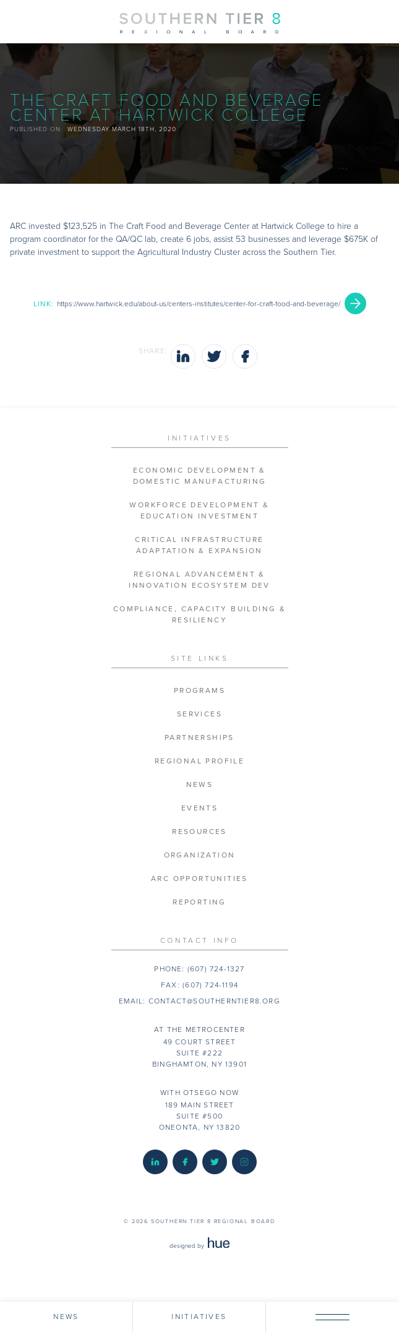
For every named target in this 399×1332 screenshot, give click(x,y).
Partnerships (199, 737)
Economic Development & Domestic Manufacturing (200, 476)
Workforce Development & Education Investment (199, 511)
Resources (199, 831)
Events (199, 808)
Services (199, 714)
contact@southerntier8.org (214, 1001)
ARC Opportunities (199, 878)
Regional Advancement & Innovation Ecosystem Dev (199, 580)
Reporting (199, 902)
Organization (200, 855)
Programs (199, 690)
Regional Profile (199, 761)
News (199, 784)
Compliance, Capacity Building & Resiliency (199, 614)
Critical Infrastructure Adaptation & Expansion (199, 545)
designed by (199, 1246)
